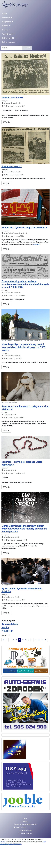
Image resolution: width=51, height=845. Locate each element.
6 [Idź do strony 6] (25, 640)
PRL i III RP (7, 631)
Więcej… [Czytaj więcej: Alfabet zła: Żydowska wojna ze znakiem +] (6, 249)
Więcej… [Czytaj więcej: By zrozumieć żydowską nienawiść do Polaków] (6, 613)
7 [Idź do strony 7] (28, 640)
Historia (5, 30)
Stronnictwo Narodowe (21, 110)
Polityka (5, 26)
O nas (25, 818)
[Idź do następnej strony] (42, 640)
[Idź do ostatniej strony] (46, 640)
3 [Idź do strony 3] (16, 640)
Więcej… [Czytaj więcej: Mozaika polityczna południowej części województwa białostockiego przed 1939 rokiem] (6, 367)
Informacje (6, 18)
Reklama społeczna (25, 830)
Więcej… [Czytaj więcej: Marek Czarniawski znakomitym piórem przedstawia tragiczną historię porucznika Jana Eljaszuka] (6, 553)
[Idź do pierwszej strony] (3, 640)
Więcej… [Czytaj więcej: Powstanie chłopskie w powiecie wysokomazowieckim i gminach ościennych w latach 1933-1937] (6, 304)
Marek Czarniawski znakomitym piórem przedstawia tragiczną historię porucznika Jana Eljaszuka (24, 528)
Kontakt (25, 821)
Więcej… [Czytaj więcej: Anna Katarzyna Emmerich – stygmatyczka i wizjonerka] (6, 430)
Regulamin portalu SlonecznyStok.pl (25, 824)
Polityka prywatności (25, 833)
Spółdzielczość (7, 34)
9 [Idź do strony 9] (35, 640)
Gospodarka (6, 22)
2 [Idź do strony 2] (13, 640)
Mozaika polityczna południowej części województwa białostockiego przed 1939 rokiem (23, 347)
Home (4, 14)
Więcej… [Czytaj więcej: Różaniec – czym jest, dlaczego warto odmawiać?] (6, 487)
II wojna (5, 627)
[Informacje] (11, 17)
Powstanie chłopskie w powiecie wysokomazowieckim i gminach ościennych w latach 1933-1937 (25, 284)
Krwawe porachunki (12, 97)
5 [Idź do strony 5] (22, 640)
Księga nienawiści (8, 42)
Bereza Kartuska (7, 110)
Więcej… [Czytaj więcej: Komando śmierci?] (6, 183)
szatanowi (36, 244)
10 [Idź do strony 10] (38, 640)
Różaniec (5, 477)
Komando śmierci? (11, 166)
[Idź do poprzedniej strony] (7, 640)
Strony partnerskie (20, 827)
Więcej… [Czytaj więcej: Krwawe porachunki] (6, 122)
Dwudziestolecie (9, 624)
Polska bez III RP (8, 38)
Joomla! (2, 842)
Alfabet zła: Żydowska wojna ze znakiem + (24, 227)
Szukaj (27, 47)
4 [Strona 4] (19, 640)
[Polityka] (9, 25)
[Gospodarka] (12, 21)
